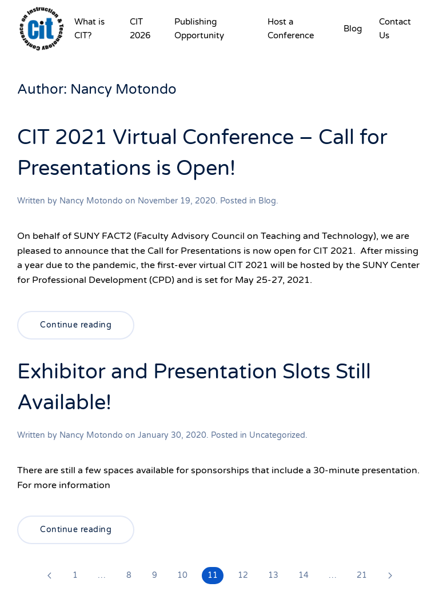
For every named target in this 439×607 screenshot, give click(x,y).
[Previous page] (49, 575)
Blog (353, 28)
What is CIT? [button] (89, 29)
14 (303, 575)
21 (362, 575)
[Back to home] (41, 28)
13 (273, 575)
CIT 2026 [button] (140, 29)
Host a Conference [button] (291, 29)
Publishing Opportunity (199, 29)
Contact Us (395, 29)
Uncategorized (277, 435)
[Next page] (389, 575)
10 (182, 575)
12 (243, 575)
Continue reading (75, 325)
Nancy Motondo (91, 201)
